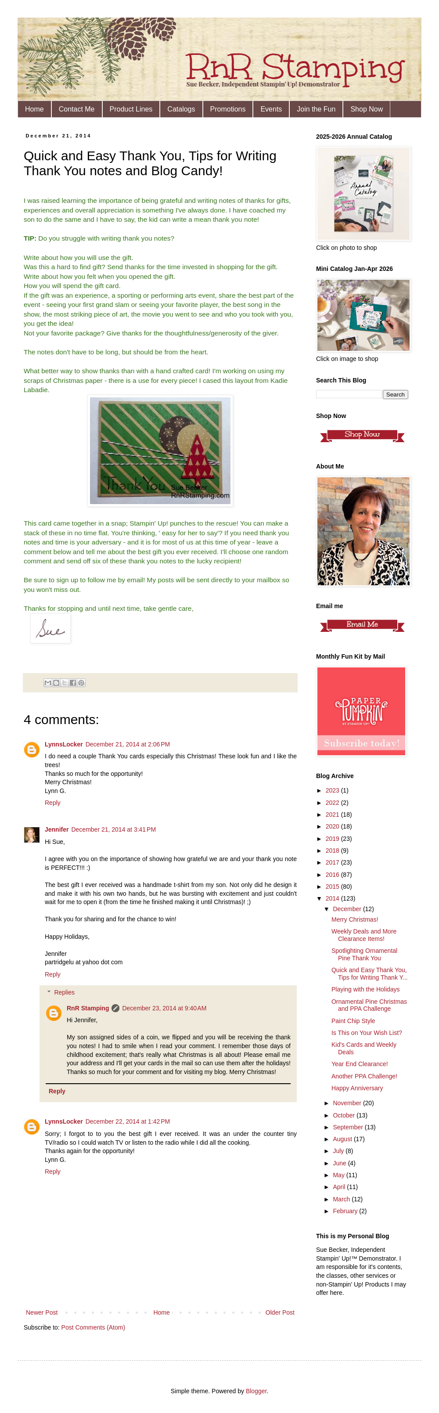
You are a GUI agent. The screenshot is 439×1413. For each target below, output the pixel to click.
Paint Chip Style (353, 1020)
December (348, 908)
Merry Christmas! (354, 919)
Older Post (280, 1312)
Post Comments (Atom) (93, 1327)
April (340, 1186)
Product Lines (131, 109)
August (343, 1139)
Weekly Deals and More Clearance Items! (363, 935)
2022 (333, 802)
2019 (333, 838)
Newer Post (42, 1312)
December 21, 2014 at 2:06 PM (128, 744)
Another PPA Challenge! (364, 1076)
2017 (333, 862)
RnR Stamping (88, 1008)
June (340, 1163)
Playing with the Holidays (365, 989)
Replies (64, 992)
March (342, 1199)
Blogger (256, 1391)
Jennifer (56, 829)
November (348, 1103)
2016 (333, 874)
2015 (333, 886)
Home (34, 109)
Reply (53, 802)
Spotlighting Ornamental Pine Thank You (364, 954)
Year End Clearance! (359, 1063)
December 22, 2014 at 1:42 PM (128, 1121)
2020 (333, 826)
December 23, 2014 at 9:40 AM (164, 1008)
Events (271, 109)
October (344, 1115)
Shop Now (366, 109)
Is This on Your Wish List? (366, 1032)
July (339, 1150)
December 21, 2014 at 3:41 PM (113, 829)
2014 (333, 898)
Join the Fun (316, 109)
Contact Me (77, 109)
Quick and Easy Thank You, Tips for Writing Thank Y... (369, 973)
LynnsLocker (64, 744)
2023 (333, 790)
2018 (333, 850)
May (339, 1175)
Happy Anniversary (357, 1088)
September (348, 1127)
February (346, 1211)
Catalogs (181, 109)
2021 (333, 814)
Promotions (228, 109)
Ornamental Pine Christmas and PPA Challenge (369, 1005)
